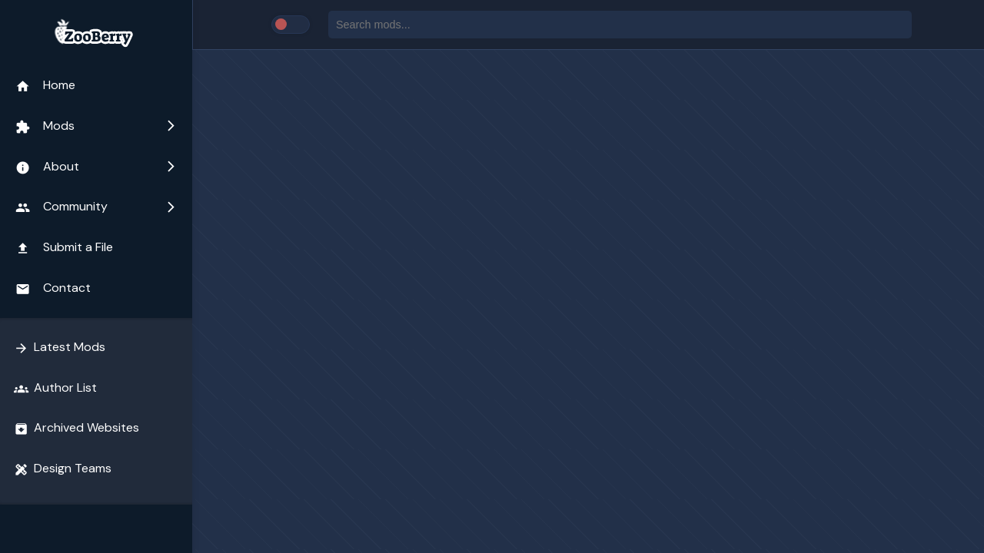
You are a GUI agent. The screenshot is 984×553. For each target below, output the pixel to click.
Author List (55, 387)
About (96, 166)
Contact (53, 288)
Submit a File (64, 247)
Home (45, 85)
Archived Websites (76, 427)
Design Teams (62, 468)
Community (96, 206)
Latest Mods (59, 347)
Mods (96, 126)
